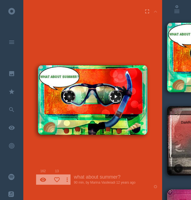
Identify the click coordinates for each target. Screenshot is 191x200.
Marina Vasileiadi (102, 182)
